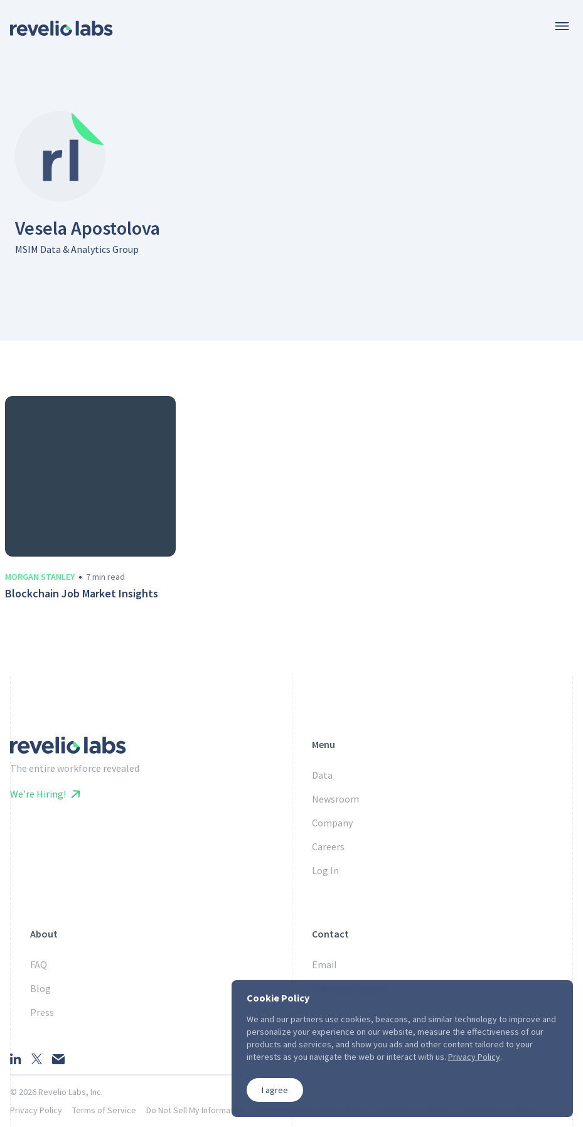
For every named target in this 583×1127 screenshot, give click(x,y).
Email (324, 964)
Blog (40, 988)
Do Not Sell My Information (195, 1110)
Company (332, 822)
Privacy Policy (36, 1110)
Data (322, 775)
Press (42, 1012)
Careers (328, 846)
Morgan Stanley (40, 576)
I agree (275, 1090)
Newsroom (335, 799)
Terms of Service (104, 1110)
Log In (325, 870)
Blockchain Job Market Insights (81, 594)
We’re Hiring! (45, 793)
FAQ (38, 964)
